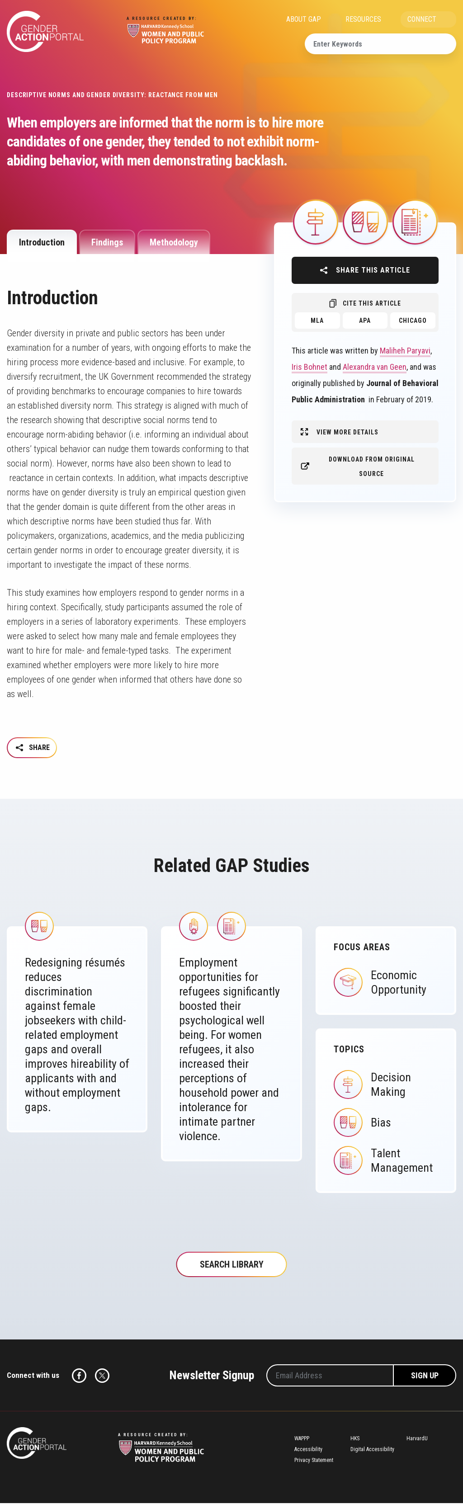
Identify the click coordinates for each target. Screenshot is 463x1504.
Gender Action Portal (45, 31)
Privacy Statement (313, 1461)
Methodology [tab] (174, 242)
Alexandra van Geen (374, 367)
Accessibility (308, 1450)
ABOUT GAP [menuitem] (303, 19)
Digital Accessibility (372, 1450)
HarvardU (417, 1439)
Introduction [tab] (42, 242)
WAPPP (301, 1439)
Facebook (79, 1376)
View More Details (347, 432)
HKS (354, 1439)
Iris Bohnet (309, 367)
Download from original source (372, 466)
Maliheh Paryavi (405, 350)
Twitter (102, 1376)
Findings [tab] (107, 242)
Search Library (232, 1265)
